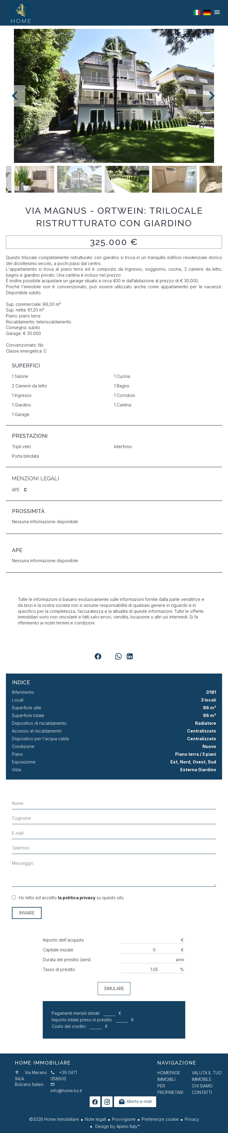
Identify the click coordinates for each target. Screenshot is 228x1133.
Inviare (26, 912)
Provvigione (124, 1119)
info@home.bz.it (66, 1090)
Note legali (95, 1119)
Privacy (192, 1119)
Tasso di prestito (59, 969)
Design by (117, 1126)
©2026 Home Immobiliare (54, 1119)
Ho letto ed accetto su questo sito (71, 897)
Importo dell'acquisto (63, 939)
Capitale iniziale (58, 949)
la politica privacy (76, 897)
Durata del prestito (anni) (67, 959)
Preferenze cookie (160, 1119)
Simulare (114, 988)
